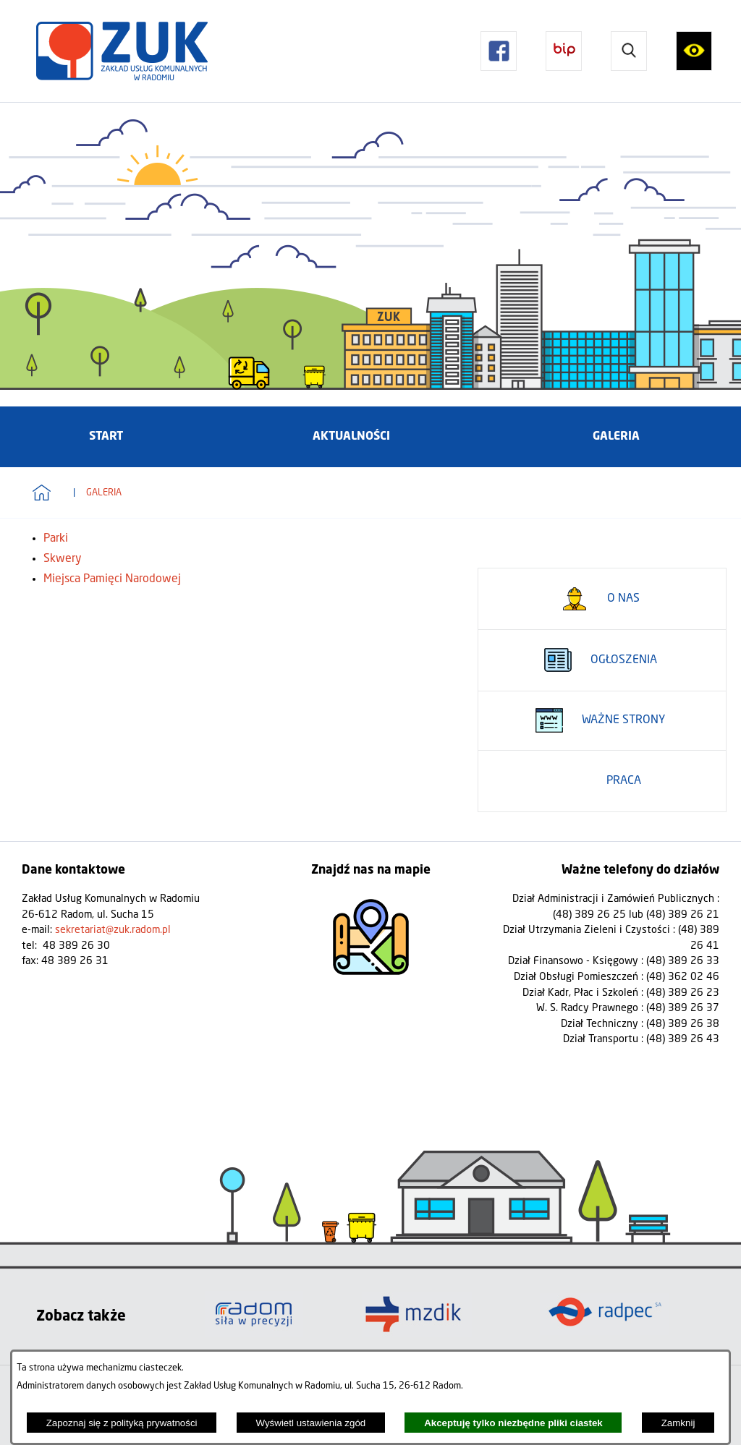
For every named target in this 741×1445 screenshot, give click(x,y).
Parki (55, 539)
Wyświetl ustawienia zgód (310, 1423)
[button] (498, 50)
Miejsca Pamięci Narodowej (112, 579)
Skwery (62, 559)
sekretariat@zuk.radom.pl (113, 930)
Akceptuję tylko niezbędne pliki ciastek (513, 1423)
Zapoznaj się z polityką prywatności (122, 1423)
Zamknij (678, 1423)
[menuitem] (106, 436)
